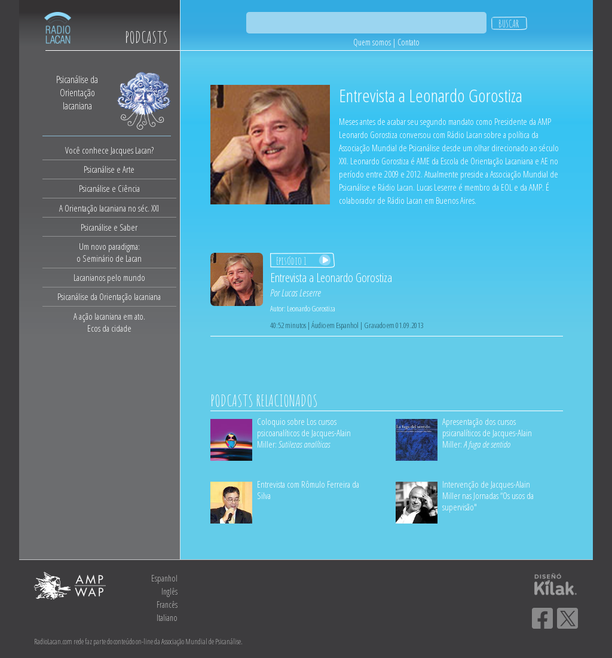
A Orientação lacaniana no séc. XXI (109, 208)
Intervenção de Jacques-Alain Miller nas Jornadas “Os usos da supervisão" (488, 495)
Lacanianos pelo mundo (109, 277)
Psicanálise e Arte (109, 169)
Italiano (167, 617)
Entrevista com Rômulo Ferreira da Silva (308, 489)
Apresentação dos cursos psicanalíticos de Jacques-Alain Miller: (487, 432)
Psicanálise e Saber (109, 227)
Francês (167, 604)
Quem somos (372, 42)
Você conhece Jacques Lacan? (109, 150)
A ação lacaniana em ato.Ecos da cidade (109, 322)
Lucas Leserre (301, 292)
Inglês (169, 591)
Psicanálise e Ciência (109, 188)
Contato (408, 42)
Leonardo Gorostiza (311, 308)
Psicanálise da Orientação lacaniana (109, 296)
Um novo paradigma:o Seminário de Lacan (109, 252)
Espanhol (164, 578)
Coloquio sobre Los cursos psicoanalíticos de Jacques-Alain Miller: (304, 432)
